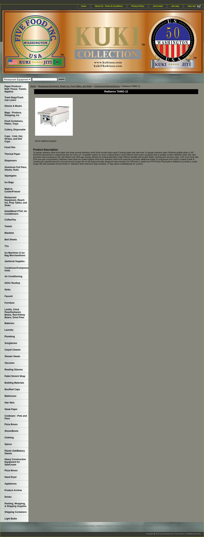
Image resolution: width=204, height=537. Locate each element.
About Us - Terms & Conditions (109, 6)
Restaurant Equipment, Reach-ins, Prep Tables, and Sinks (65, 86)
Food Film (10, 147)
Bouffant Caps (12, 389)
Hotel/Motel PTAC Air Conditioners (16, 212)
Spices (8, 444)
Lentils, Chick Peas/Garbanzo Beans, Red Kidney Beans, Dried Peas (15, 313)
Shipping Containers (16, 512)
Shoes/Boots (11, 431)
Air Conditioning (13, 276)
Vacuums (10, 363)
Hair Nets (10, 402)
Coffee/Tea (10, 219)
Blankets (9, 233)
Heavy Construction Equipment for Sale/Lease (15, 462)
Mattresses (10, 396)
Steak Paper (11, 409)
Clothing (9, 437)
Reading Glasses (14, 369)
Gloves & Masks (13, 106)
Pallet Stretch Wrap (15, 376)
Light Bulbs (11, 518)
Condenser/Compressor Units (16, 269)
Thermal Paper (12, 154)
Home (33, 86)
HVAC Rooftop (12, 283)
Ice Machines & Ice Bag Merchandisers (15, 254)
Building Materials (14, 382)
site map (175, 6)
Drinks (8, 497)
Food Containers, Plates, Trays (14, 122)
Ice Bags (9, 182)
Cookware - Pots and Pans (16, 417)
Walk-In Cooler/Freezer (12, 190)
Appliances (11, 483)
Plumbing (10, 336)
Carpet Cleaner (13, 349)
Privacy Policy (137, 6)
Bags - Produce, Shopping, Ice (13, 114)
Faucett (9, 296)
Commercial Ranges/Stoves (107, 86)
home (83, 6)
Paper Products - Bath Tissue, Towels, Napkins (16, 89)
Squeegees (10, 175)
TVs (7, 246)
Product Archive (13, 490)
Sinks (8, 289)
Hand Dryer (11, 477)
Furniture (10, 303)
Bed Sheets (11, 239)
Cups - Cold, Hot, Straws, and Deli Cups (14, 139)
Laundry (9, 330)
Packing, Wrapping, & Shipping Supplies (16, 505)
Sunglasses (11, 343)
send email (158, 6)
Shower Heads (12, 356)
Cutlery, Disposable (15, 129)
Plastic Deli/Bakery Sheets (15, 452)
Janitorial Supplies (15, 261)
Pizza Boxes (11, 424)
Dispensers (11, 160)
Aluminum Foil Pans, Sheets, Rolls (16, 168)
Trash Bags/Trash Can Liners (14, 98)
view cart (192, 6)
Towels (8, 226)
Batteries (9, 323)
